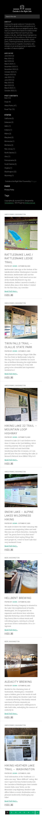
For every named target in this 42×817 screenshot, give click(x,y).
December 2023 (10, 66)
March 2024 (8, 64)
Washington (8, 172)
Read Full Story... (11, 291)
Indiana (7, 130)
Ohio (6, 156)
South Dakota (9, 164)
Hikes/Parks (8, 106)
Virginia (7, 168)
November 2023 (10, 69)
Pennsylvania (9, 160)
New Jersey (8, 149)
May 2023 (7, 83)
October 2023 (9, 72)
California (7, 118)
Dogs (6, 102)
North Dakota (9, 153)
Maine (6, 134)
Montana (7, 145)
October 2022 (9, 91)
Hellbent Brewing (18, 598)
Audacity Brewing (18, 681)
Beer (6, 98)
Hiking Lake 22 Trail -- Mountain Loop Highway (21, 429)
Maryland (7, 137)
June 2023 (8, 80)
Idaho (6, 126)
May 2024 (7, 58)
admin (15, 266)
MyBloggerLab (30, 203)
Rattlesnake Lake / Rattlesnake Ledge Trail (19, 258)
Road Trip (7, 109)
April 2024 (8, 61)
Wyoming (7, 175)
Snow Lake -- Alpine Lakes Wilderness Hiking (19, 515)
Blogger (34, 181)
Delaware (7, 122)
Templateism (9, 203)
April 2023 (8, 85)
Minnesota (8, 141)
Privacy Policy (9, 190)
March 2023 (8, 88)
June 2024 (8, 56)
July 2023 (7, 77)
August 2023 (8, 74)
